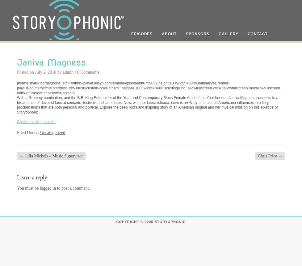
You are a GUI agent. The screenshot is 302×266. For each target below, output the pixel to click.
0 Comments (88, 72)
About (169, 34)
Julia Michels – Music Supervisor (51, 156)
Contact (258, 34)
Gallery (228, 34)
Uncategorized (52, 132)
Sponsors (197, 34)
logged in (48, 188)
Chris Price (270, 156)
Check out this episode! (36, 122)
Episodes (142, 34)
